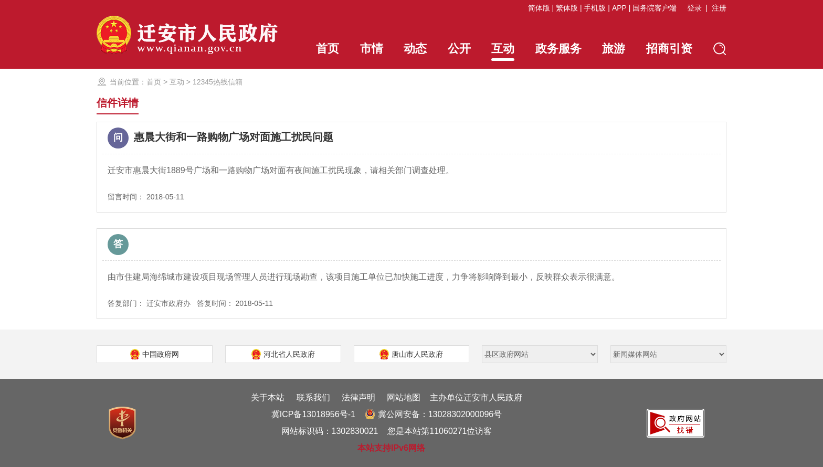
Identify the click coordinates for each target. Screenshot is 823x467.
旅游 (613, 48)
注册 (719, 8)
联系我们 (313, 397)
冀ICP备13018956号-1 (313, 414)
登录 (694, 8)
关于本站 (267, 397)
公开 (459, 48)
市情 (371, 48)
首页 (327, 48)
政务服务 (558, 48)
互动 (502, 51)
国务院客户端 (654, 8)
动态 (415, 48)
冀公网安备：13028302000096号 (433, 414)
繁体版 (567, 8)
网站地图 (403, 397)
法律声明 (358, 397)
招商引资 (669, 48)
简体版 (539, 8)
